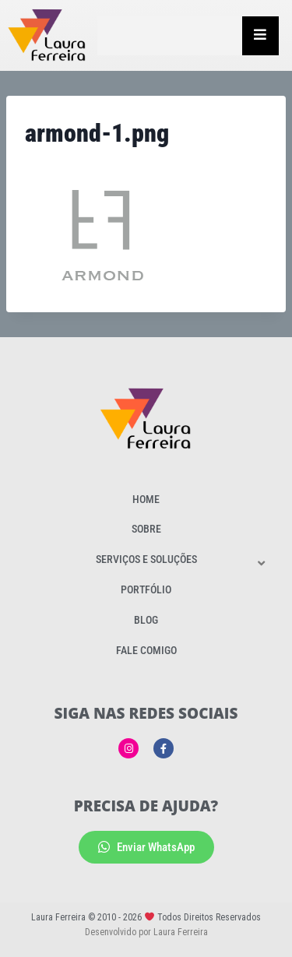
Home (146, 499)
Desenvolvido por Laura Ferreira (146, 932)
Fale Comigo (146, 650)
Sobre (146, 528)
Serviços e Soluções (146, 559)
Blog (146, 620)
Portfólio (146, 589)
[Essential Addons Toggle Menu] (260, 35)
